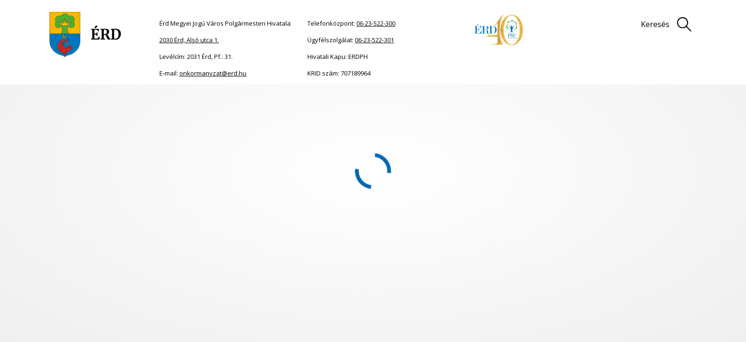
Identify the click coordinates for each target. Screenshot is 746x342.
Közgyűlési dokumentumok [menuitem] (121, 331)
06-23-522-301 (374, 40)
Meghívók (116, 99)
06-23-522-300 (375, 23)
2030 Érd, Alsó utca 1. (189, 40)
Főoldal (48, 99)
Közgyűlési (46, 218)
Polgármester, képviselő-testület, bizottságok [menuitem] (117, 302)
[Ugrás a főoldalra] (85, 34)
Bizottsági (103, 218)
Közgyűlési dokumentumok (286, 218)
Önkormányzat (80, 99)
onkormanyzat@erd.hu (212, 73)
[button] (55, 294)
